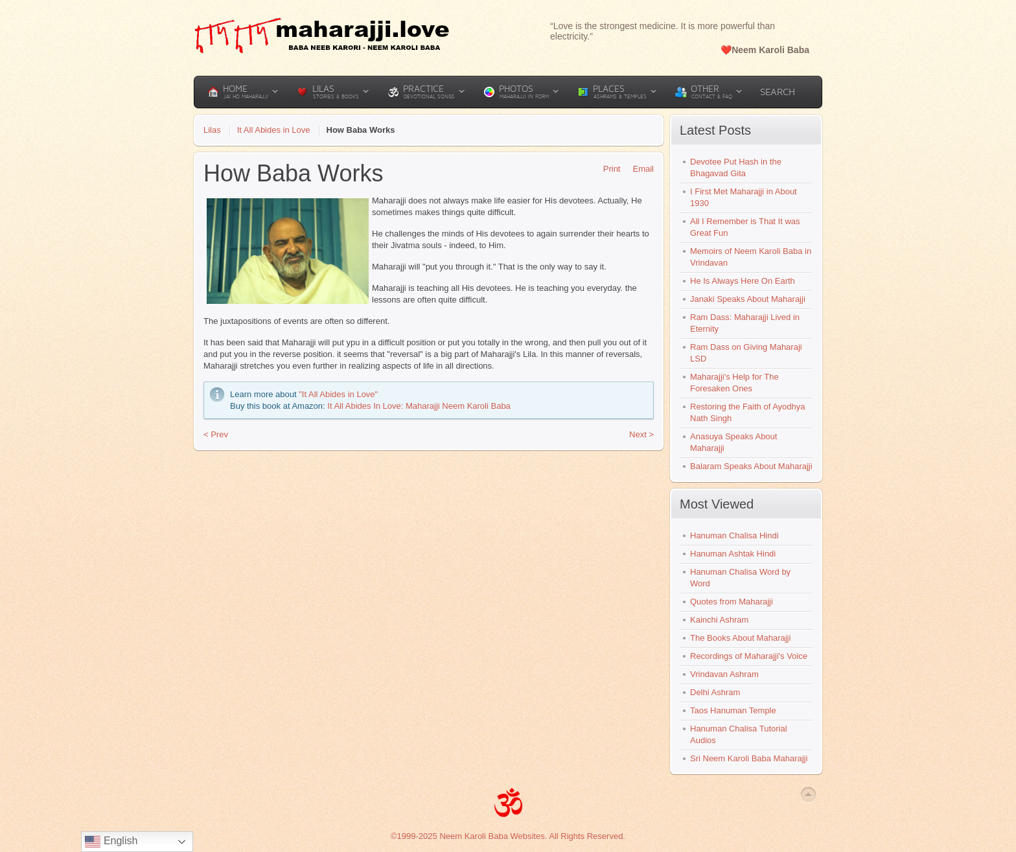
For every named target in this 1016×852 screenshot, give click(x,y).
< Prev (215, 434)
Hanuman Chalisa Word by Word (740, 577)
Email (638, 169)
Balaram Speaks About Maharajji (751, 466)
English (111, 841)
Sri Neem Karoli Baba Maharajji (748, 758)
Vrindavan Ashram (724, 674)
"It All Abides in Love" (338, 394)
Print (607, 169)
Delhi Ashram (715, 692)
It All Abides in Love (273, 130)
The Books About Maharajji (740, 638)
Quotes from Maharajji (731, 601)
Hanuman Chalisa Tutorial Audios (738, 734)
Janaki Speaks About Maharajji (747, 299)
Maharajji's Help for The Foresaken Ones (734, 382)
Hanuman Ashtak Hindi (733, 553)
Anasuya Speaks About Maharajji (733, 442)
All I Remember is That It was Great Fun (745, 227)
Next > (641, 434)
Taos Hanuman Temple (733, 710)
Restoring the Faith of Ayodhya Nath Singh (747, 412)
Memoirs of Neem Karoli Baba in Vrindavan (750, 257)
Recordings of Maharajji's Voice (748, 656)
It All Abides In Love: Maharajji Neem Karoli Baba (419, 406)
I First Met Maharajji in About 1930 (743, 197)
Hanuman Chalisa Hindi (734, 535)
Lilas (212, 130)
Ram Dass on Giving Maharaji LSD (746, 352)
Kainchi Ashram (719, 620)
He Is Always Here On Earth (742, 281)
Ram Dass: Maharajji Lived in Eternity (745, 323)
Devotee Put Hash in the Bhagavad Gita (735, 167)
